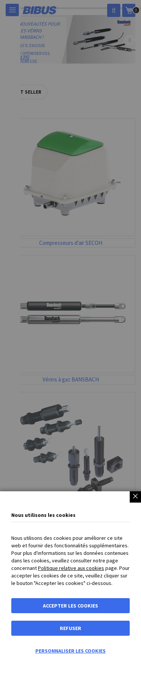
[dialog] (70, 339)
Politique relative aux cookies (71, 568)
